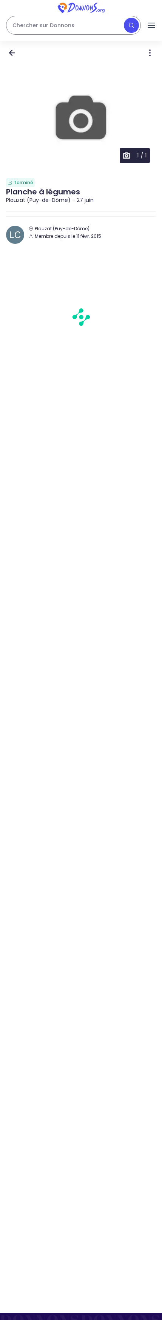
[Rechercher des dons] (73, 25)
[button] (81, 118)
